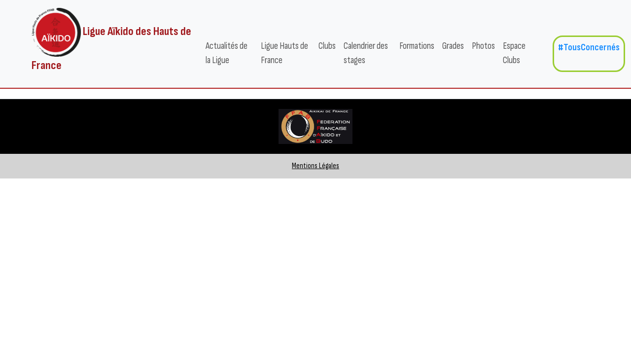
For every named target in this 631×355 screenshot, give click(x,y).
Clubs (327, 46)
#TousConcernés (589, 47)
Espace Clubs (514, 53)
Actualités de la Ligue (226, 53)
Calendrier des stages (366, 53)
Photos (483, 46)
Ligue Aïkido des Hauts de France (111, 40)
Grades (453, 46)
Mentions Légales (315, 166)
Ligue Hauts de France (284, 53)
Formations (416, 46)
